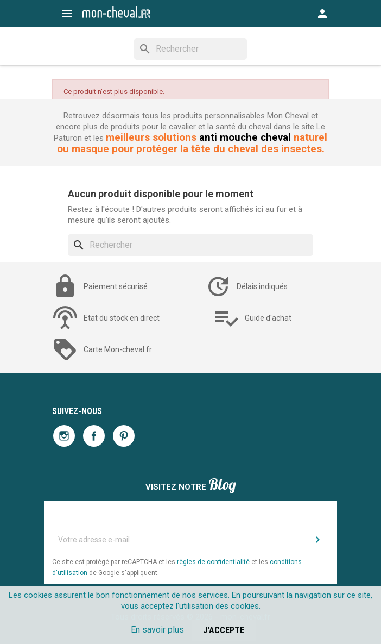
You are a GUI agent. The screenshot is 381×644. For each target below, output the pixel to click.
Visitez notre (190, 485)
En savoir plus (157, 629)
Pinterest (124, 436)
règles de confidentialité (213, 562)
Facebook (94, 436)
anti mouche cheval (245, 137)
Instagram (64, 436)
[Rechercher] (190, 49)
